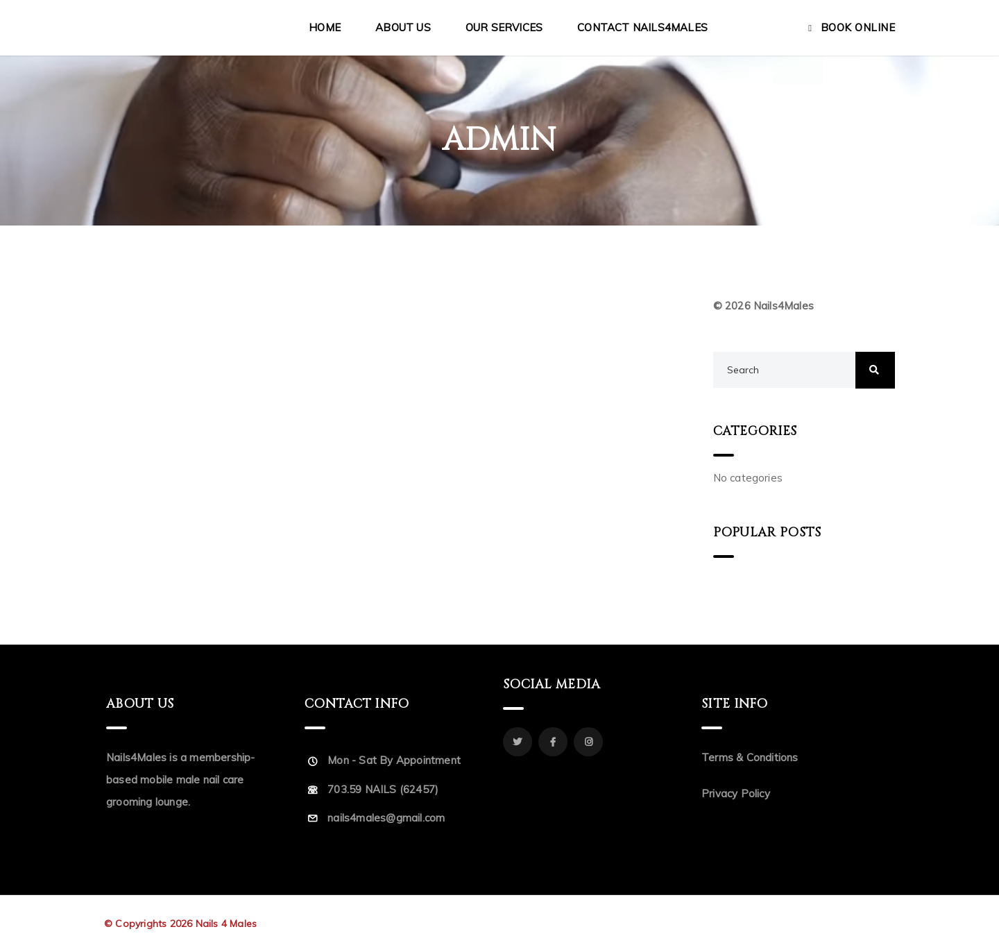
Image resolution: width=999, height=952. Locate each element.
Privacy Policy (735, 793)
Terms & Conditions (750, 757)
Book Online (858, 27)
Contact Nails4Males (642, 27)
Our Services (504, 27)
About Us (403, 27)
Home (325, 27)
